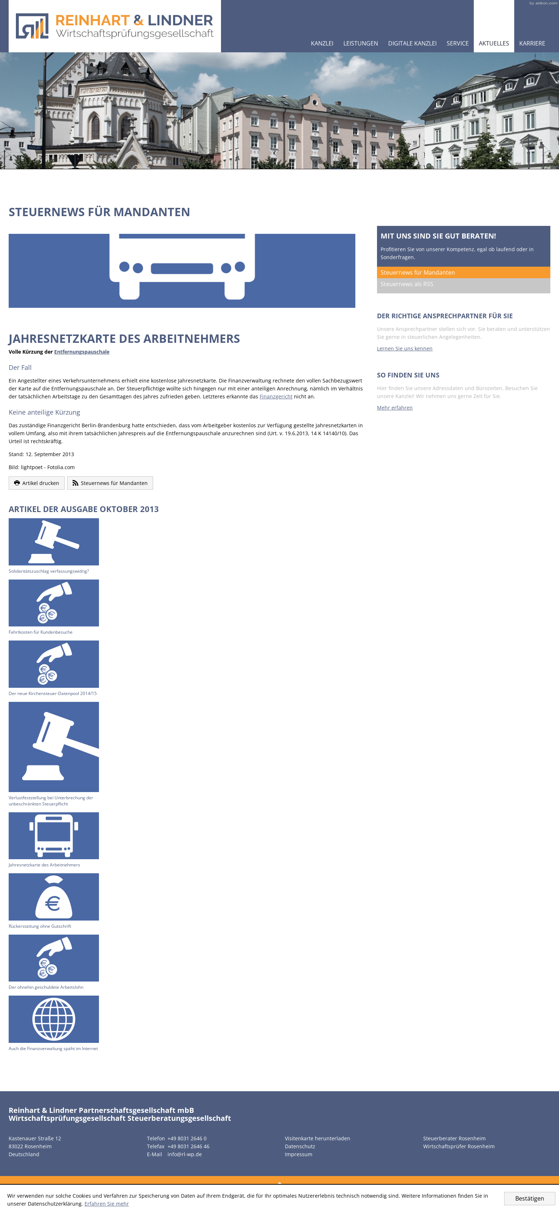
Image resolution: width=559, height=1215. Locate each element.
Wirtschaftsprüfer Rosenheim (459, 1146)
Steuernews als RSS (407, 284)
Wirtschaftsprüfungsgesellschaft (67, 1118)
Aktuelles (494, 43)
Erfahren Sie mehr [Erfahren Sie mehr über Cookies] (106, 1203)
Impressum (298, 1154)
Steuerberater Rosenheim (454, 1138)
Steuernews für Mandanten (418, 272)
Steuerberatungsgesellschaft (179, 1118)
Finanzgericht (276, 396)
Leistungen (360, 43)
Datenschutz (300, 1146)
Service (458, 43)
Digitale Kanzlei (412, 43)
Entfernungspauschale (81, 351)
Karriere (532, 43)
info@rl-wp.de (185, 1154)
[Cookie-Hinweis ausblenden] (529, 1198)
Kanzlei (322, 43)
